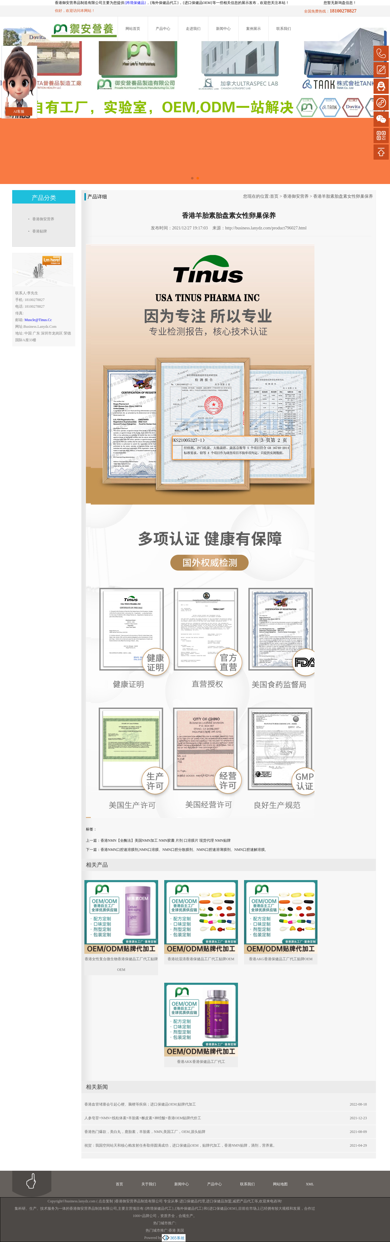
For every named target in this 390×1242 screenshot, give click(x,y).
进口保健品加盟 (219, 1201)
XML (310, 1184)
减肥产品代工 (243, 1201)
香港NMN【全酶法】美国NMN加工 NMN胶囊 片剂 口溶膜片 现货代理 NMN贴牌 (166, 840)
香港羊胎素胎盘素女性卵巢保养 (343, 196)
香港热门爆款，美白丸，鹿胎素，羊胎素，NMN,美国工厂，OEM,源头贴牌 (144, 1132)
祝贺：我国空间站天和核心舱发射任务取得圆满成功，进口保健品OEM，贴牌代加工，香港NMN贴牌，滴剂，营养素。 (180, 1145)
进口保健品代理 (192, 1201)
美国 (180, 1230)
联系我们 (283, 29)
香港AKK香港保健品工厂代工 (201, 1062)
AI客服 (19, 111)
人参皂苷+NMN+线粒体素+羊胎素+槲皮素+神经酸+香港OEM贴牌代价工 (142, 1118)
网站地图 (280, 1184)
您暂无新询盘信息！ (340, 3)
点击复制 (105, 1201)
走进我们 (193, 29)
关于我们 (148, 1184)
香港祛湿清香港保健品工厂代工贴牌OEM (201, 959)
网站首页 (133, 29)
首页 (274, 196)
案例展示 (253, 29)
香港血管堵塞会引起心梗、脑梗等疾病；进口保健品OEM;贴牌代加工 (140, 1104)
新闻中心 (223, 29)
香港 (172, 1230)
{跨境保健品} (135, 3)
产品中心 (163, 29)
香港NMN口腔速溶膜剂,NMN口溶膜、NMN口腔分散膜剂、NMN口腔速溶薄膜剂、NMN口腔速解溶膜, (183, 849)
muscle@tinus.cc (38, 320)
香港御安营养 (296, 196)
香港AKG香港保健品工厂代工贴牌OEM (281, 959)
